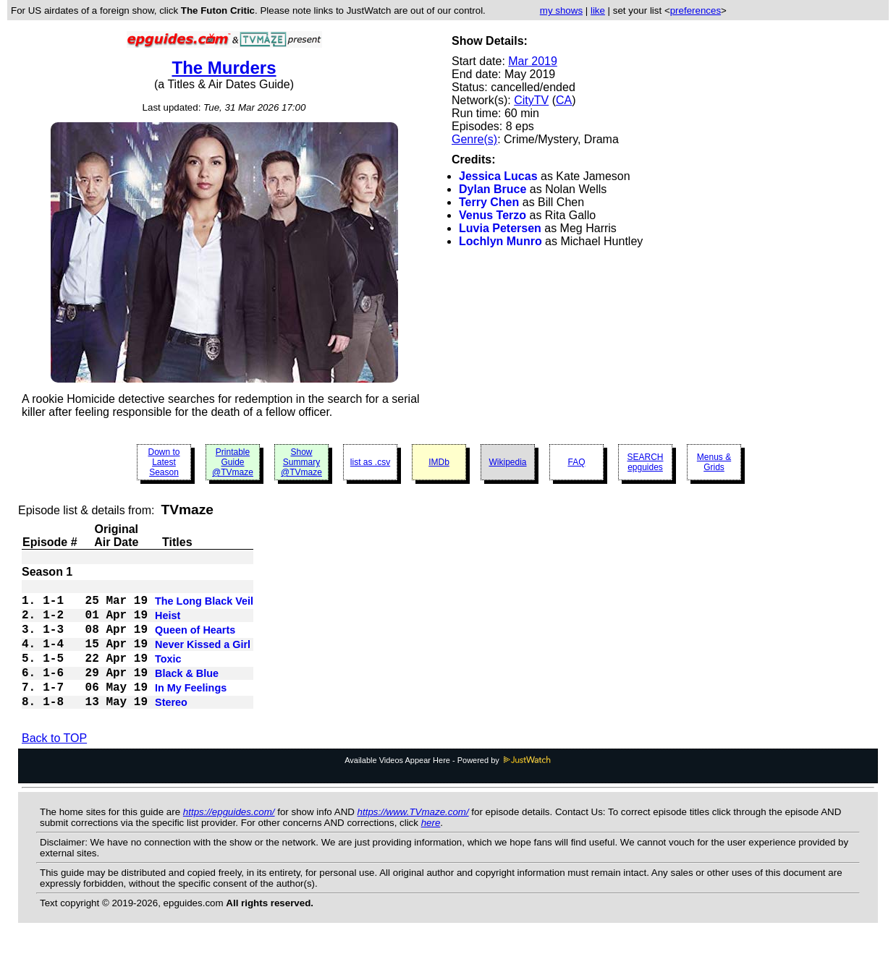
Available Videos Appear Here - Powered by (448, 786)
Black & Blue (187, 692)
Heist (167, 623)
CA (564, 100)
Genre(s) (474, 139)
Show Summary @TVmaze (301, 462)
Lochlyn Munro (500, 241)
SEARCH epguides (645, 462)
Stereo (171, 727)
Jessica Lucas (498, 176)
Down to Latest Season (163, 462)
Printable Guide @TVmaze (232, 462)
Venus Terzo (492, 215)
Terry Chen (489, 202)
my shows (561, 10)
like (598, 10)
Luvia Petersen (500, 228)
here (431, 848)
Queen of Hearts (195, 640)
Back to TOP (54, 764)
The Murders (224, 67)
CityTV (531, 100)
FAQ (576, 462)
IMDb (438, 462)
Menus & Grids (714, 462)
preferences (695, 10)
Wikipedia (507, 462)
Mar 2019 (532, 61)
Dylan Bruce (492, 189)
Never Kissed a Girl (202, 657)
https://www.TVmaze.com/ (413, 837)
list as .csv (370, 462)
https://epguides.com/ (229, 837)
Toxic (168, 675)
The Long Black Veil (204, 605)
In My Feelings (191, 709)
